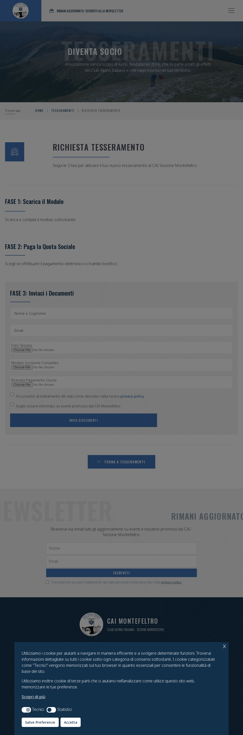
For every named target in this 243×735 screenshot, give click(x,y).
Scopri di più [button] (33, 696)
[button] (26, 710)
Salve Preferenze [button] (40, 722)
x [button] (224, 645)
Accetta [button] (70, 722)
